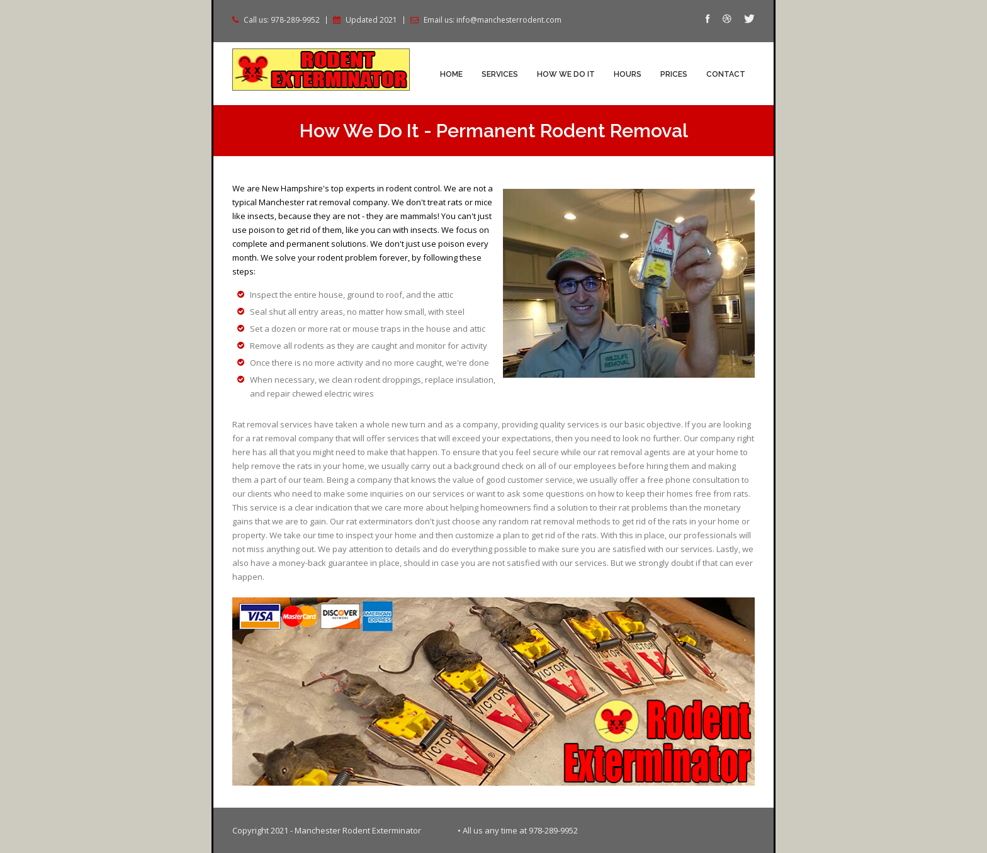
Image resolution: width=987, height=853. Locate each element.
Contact (725, 74)
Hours (627, 74)
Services (500, 74)
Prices (673, 74)
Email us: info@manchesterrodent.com (492, 20)
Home (451, 74)
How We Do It (566, 74)
